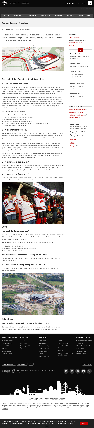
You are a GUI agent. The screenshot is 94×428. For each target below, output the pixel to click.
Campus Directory (44, 349)
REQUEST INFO (70, 3)
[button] (6, 16)
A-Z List (22, 341)
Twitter (72, 143)
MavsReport (79, 343)
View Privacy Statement (67, 423)
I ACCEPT (83, 423)
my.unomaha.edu (6, 351)
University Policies (81, 354)
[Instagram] (89, 371)
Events (41, 354)
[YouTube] (77, 371)
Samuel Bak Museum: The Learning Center (65, 354)
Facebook (73, 139)
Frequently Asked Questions (77, 40)
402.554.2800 (87, 364)
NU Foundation (80, 349)
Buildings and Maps (44, 346)
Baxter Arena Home (74, 38)
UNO (3, 29)
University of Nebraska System (26, 347)
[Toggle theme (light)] (31, 364)
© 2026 (19, 372)
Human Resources (44, 356)
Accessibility (42, 341)
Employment (23, 343)
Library (60, 341)
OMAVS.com (72, 45)
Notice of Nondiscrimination (83, 346)
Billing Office (42, 343)
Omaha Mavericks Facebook (77, 110)
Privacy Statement (81, 351)
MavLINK (4, 349)
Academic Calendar (7, 341)
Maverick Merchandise (75, 43)
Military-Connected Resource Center (63, 344)
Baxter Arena (9, 29)
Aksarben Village (73, 118)
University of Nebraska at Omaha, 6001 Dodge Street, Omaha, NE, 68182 (36, 370)
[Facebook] (66, 371)
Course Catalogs (7, 343)
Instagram (73, 146)
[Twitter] (72, 371)
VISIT (78, 3)
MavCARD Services (7, 346)
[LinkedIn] (83, 371)
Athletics (69, 16)
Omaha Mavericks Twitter (76, 112)
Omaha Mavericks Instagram (77, 115)
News (60, 348)
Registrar (60, 350)
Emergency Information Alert (84, 341)
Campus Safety (43, 351)
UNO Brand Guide (7, 354)
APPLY (84, 3)
